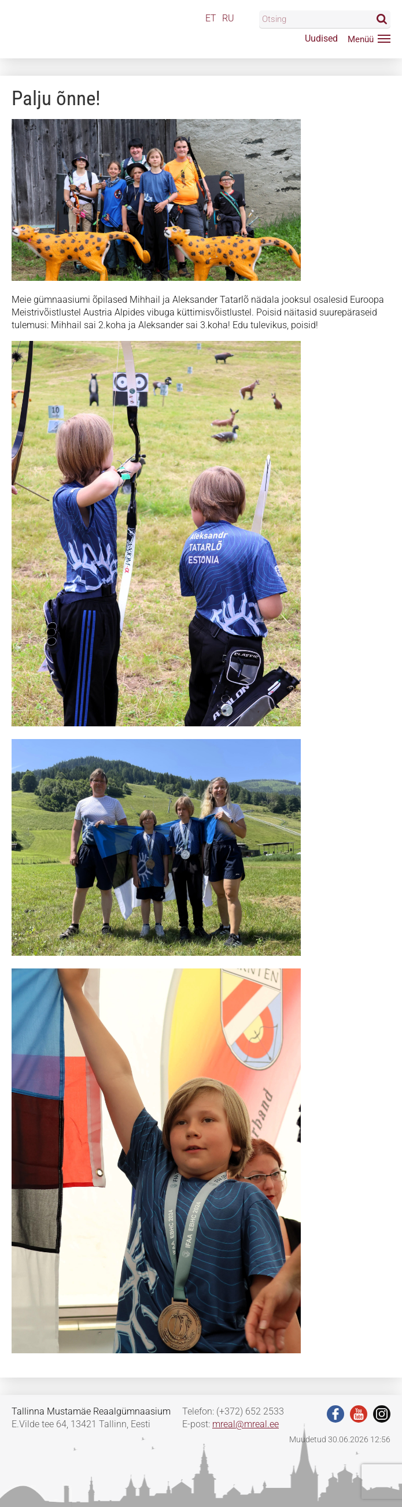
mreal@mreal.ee (245, 1424)
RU (228, 18)
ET (210, 18)
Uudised (321, 38)
